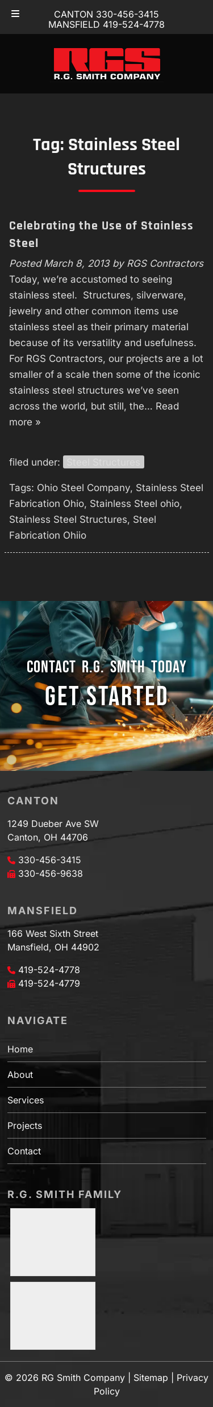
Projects (24, 1125)
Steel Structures (103, 462)
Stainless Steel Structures (68, 519)
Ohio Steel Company (83, 487)
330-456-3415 (49, 859)
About (20, 1074)
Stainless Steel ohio (134, 503)
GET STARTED (107, 697)
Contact (24, 1151)
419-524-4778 (49, 969)
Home (20, 1049)
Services (25, 1100)
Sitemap (150, 1377)
